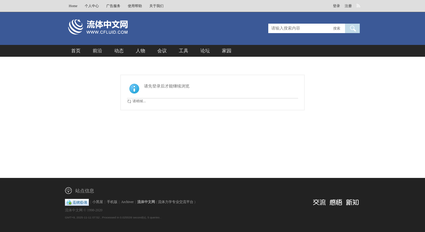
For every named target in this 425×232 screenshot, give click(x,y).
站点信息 (84, 190)
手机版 (112, 202)
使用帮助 (135, 6)
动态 (119, 50)
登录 (336, 6)
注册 (348, 6)
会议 (162, 50)
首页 (76, 50)
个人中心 (92, 6)
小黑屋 (97, 202)
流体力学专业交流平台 (175, 202)
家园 (226, 50)
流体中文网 (146, 202)
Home (73, 6)
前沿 (97, 50)
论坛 (205, 50)
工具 (183, 50)
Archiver (127, 202)
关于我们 (156, 6)
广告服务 (113, 6)
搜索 (336, 28)
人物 (140, 50)
